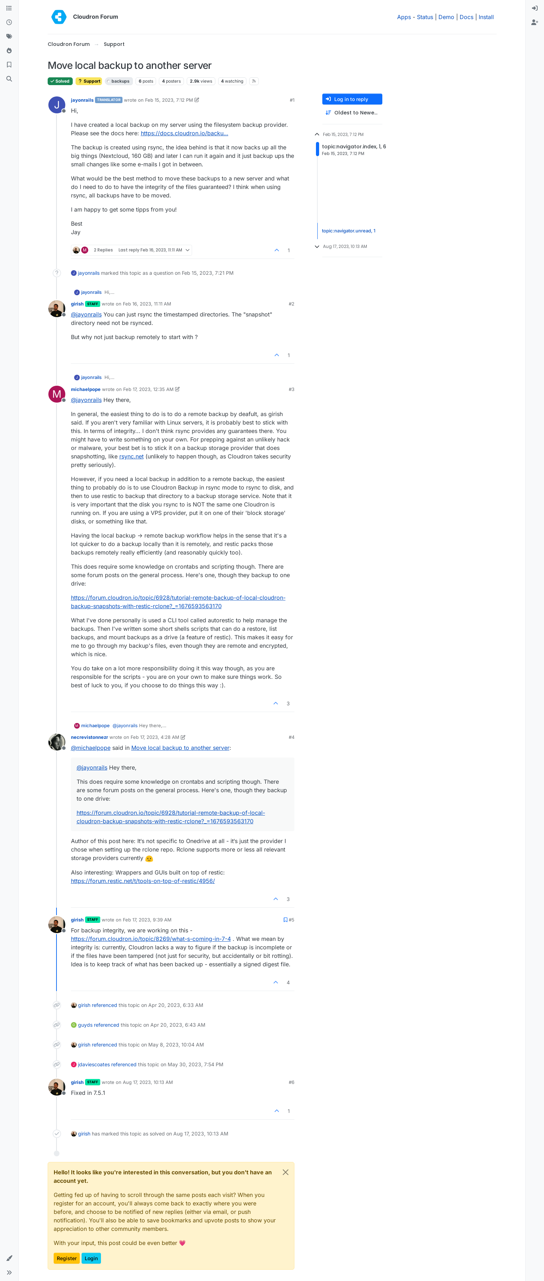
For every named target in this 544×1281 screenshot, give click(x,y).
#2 (291, 304)
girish (77, 304)
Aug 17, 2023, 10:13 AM (148, 1082)
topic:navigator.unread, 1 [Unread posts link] (348, 230)
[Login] (534, 8)
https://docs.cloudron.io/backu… (184, 133)
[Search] (9, 79)
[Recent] (9, 22)
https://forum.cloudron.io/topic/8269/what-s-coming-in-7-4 (151, 938)
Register (67, 1258)
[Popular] (9, 51)
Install (486, 16)
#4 (291, 737)
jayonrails (82, 100)
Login (91, 1258)
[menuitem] (534, 8)
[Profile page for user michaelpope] (56, 394)
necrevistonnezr (89, 737)
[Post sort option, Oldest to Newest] (352, 112)
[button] (9, 1258)
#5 (291, 920)
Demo (446, 16)
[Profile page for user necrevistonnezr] (56, 742)
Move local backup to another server (180, 747)
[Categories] (9, 8)
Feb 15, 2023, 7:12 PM (169, 100)
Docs (466, 16)
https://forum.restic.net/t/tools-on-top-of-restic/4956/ (143, 880)
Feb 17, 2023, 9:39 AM (147, 920)
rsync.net (131, 456)
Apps (404, 16)
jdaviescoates (94, 1064)
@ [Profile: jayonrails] (86, 314)
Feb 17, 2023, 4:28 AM (155, 737)
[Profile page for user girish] (56, 308)
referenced (104, 1005)
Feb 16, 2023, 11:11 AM (147, 304)
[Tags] (9, 36)
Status (425, 16)
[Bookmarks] (9, 65)
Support (88, 81)
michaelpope (86, 389)
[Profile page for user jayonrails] (56, 104)
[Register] (534, 22)
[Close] (285, 1172)
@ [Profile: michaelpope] (90, 747)
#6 (291, 1082)
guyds (85, 1025)
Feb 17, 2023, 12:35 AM (148, 389)
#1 (292, 100)
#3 (291, 389)
